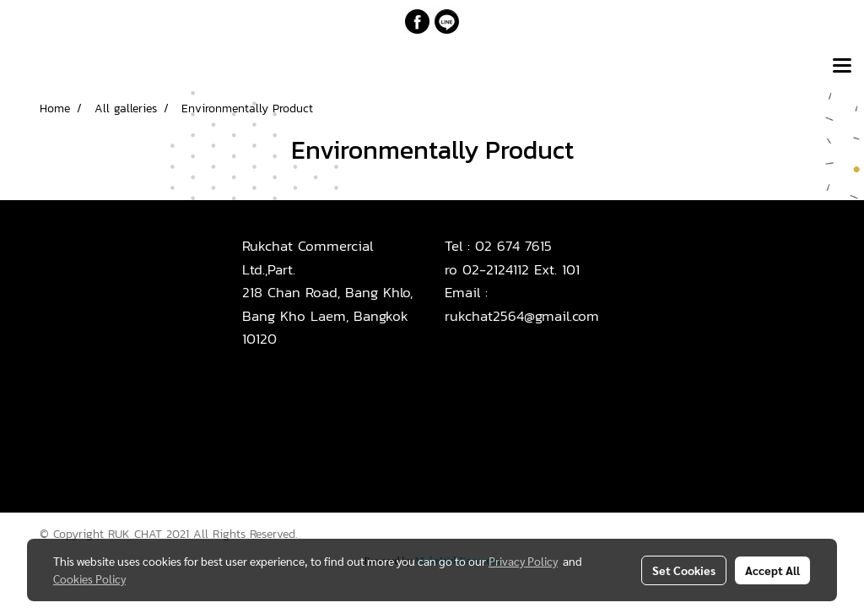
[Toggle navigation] (842, 66)
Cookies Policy (89, 578)
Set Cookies (684, 570)
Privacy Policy (523, 560)
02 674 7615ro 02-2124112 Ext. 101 (512, 257)
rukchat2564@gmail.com (522, 316)
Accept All (772, 570)
